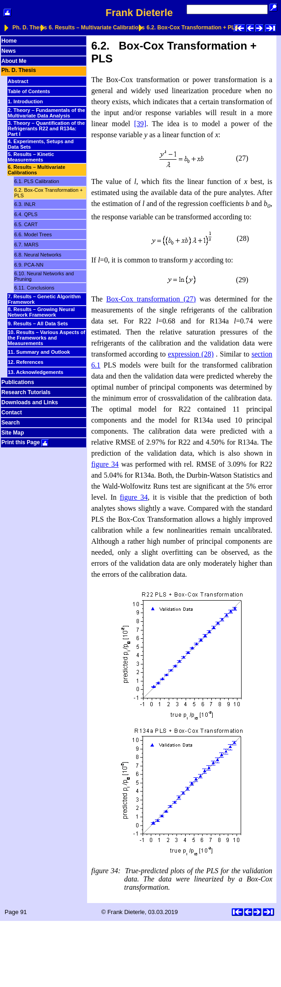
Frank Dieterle (139, 12)
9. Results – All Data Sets (38, 323)
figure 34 (105, 464)
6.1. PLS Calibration (36, 181)
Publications (17, 382)
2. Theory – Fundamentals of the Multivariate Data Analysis (46, 112)
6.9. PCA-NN (29, 265)
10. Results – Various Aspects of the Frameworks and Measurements (46, 337)
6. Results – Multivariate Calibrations (96, 27)
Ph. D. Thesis (29, 27)
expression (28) (191, 354)
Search (10, 422)
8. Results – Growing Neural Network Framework (41, 312)
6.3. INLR (24, 204)
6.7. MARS (26, 244)
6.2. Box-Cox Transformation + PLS (192, 27)
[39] (140, 124)
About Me (14, 61)
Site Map (12, 432)
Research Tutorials (25, 392)
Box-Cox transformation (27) (151, 299)
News (8, 51)
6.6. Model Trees (33, 234)
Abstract (18, 81)
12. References (26, 362)
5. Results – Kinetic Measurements (31, 156)
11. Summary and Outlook (39, 352)
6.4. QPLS (26, 214)
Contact (11, 412)
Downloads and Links (29, 402)
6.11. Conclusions (34, 287)
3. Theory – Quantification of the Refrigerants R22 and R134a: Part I (46, 128)
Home (9, 41)
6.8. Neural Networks (37, 254)
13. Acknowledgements (35, 372)
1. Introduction (25, 101)
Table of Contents (29, 91)
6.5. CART (26, 224)
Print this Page (25, 442)
